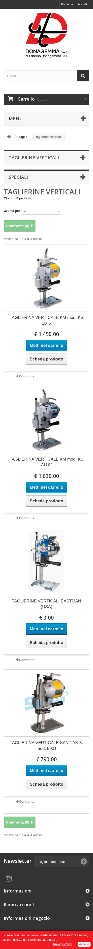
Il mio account (19, 904)
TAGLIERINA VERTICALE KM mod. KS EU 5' (47, 320)
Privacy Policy (62, 944)
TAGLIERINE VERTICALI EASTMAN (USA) (46, 604)
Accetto (84, 944)
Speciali (18, 177)
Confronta (26, 376)
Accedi (82, 4)
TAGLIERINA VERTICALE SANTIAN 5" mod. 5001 (46, 745)
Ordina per (12, 211)
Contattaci (67, 4)
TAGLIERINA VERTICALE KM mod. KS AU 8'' (47, 462)
